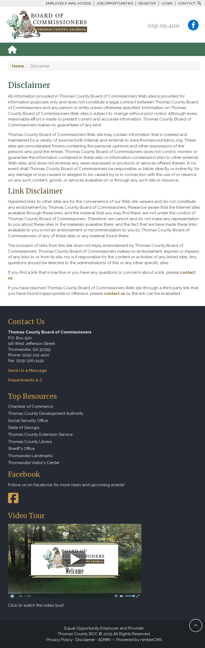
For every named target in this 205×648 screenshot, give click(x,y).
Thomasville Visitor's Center (34, 462)
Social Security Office (28, 420)
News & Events (109, 62)
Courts (81, 62)
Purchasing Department (158, 62)
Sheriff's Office (21, 448)
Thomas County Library (30, 441)
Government (20, 62)
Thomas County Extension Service (40, 434)
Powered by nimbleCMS (139, 639)
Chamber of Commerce (30, 406)
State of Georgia (23, 427)
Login (166, 3)
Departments (54, 62)
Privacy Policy (59, 639)
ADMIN (104, 639)
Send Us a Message (27, 370)
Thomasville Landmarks (30, 455)
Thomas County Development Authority (45, 413)
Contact (187, 3)
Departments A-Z (25, 380)
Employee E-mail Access (68, 3)
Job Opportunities (115, 3)
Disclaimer (85, 639)
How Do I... (16, 75)
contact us (114, 293)
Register (147, 3)
